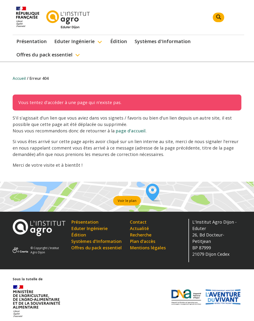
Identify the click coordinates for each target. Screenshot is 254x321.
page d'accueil (131, 131)
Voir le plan (127, 200)
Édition (118, 41)
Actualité (139, 228)
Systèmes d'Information (163, 41)
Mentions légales (148, 248)
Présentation (31, 41)
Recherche (141, 235)
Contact (138, 222)
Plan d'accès (142, 241)
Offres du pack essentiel (44, 54)
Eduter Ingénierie (74, 41)
